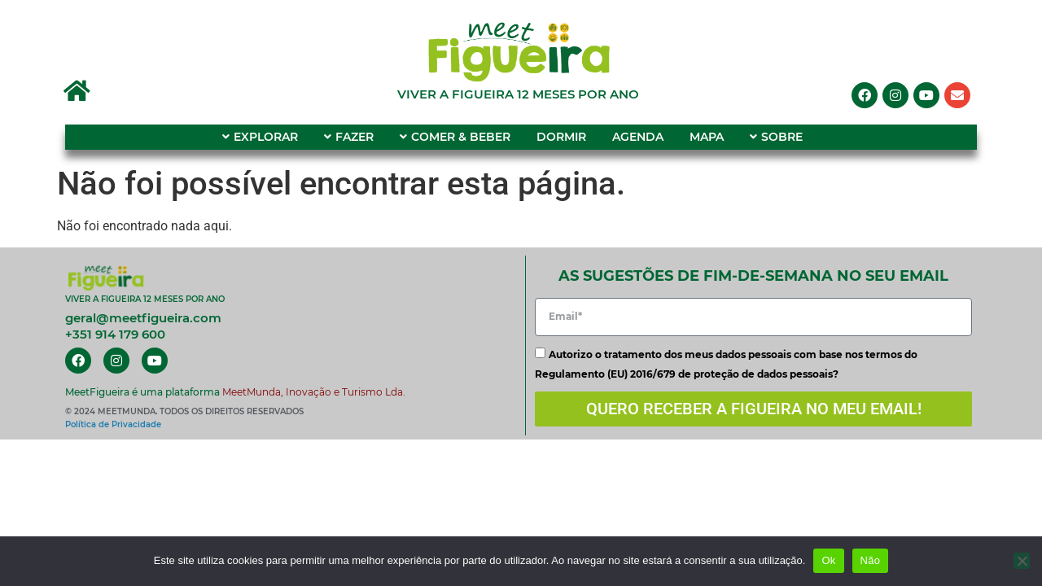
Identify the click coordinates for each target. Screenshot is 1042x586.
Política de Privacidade (113, 424)
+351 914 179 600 (115, 334)
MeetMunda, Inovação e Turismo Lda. (313, 392)
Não (870, 560)
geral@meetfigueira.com (143, 318)
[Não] (1022, 561)
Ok (828, 560)
